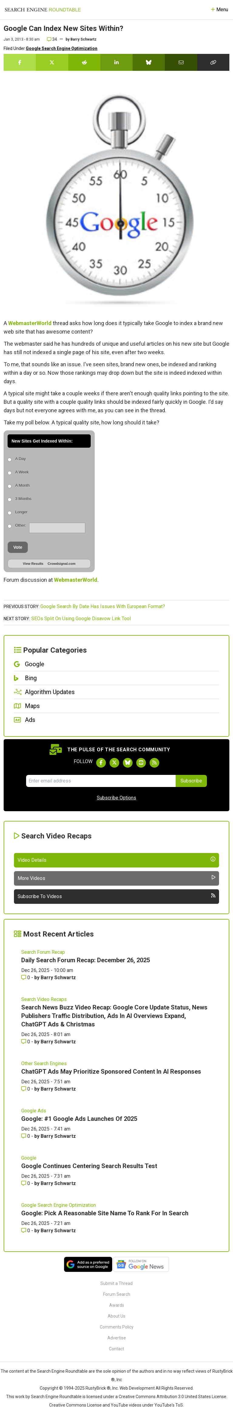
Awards (116, 1305)
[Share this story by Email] (181, 62)
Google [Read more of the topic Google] (28, 1158)
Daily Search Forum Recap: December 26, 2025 (85, 960)
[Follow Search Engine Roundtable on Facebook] (101, 763)
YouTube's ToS (168, 1405)
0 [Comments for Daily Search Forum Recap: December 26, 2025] (26, 977)
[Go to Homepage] (43, 9)
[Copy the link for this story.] (213, 62)
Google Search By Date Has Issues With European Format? (102, 606)
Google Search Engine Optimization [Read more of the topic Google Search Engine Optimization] (58, 1205)
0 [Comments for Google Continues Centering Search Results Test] (26, 1183)
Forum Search (116, 1294)
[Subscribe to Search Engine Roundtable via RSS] (154, 763)
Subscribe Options (116, 798)
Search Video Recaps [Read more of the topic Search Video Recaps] (44, 999)
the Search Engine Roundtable (59, 1371)
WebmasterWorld (30, 323)
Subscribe (191, 781)
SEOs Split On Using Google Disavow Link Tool (81, 618)
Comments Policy (116, 1327)
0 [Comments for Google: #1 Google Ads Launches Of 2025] (26, 1136)
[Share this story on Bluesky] (149, 62)
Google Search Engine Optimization (61, 48)
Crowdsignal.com (62, 563)
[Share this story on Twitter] (52, 62)
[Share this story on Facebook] (20, 62)
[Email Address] (100, 781)
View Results (33, 563)
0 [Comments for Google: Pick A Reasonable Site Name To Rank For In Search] (26, 1230)
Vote (17, 547)
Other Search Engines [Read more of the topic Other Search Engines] (44, 1063)
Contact (116, 1348)
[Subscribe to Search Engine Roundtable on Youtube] (141, 763)
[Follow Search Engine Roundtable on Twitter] (114, 763)
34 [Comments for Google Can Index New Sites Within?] (52, 39)
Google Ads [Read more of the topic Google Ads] (33, 1111)
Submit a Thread (116, 1283)
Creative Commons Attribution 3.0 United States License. (173, 1396)
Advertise (116, 1337)
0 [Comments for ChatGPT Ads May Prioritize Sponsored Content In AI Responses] (26, 1089)
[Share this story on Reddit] (84, 62)
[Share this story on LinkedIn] (116, 62)
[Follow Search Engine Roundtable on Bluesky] (128, 763)
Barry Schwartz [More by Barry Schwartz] (58, 977)
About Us (116, 1316)
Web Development (137, 1388)
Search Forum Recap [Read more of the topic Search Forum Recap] (43, 952)
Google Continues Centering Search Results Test (89, 1166)
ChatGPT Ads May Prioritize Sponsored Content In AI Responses (111, 1071)
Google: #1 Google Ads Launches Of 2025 (79, 1118)
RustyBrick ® (98, 1388)
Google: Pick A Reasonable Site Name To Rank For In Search (104, 1213)
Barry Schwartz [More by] (83, 39)
